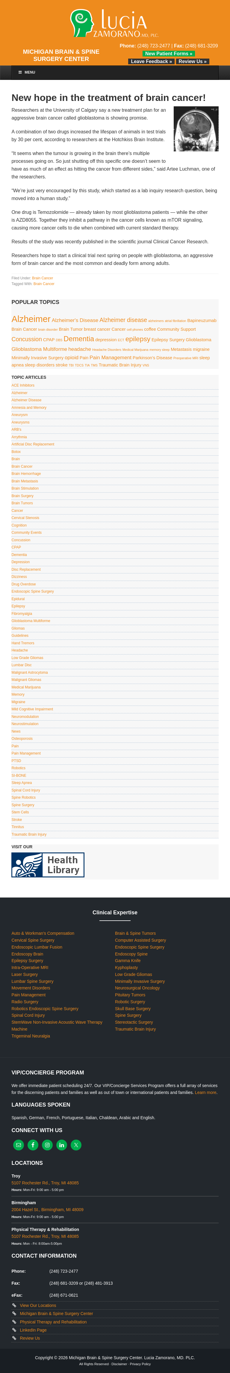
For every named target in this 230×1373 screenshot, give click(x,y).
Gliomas (18, 628)
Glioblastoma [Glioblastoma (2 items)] (198, 339)
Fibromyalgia (21, 614)
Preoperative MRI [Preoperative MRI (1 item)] (185, 358)
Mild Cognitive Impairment (32, 709)
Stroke (16, 820)
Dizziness (19, 577)
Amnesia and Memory (28, 408)
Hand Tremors (22, 643)
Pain (15, 746)
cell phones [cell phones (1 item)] (135, 329)
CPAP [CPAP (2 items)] (49, 339)
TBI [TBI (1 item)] (71, 365)
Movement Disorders (30, 988)
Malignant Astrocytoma (29, 672)
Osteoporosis (22, 739)
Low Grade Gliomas (27, 658)
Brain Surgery (22, 496)
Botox (16, 452)
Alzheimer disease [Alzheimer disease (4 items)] (123, 320)
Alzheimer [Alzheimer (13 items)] (30, 319)
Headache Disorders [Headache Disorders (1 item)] (106, 349)
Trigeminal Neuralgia (30, 1036)
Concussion (20, 540)
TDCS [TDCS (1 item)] (79, 365)
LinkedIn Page (33, 1330)
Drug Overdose (23, 584)
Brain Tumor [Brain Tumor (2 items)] (71, 329)
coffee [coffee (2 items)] (150, 329)
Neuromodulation (25, 717)
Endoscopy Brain (27, 954)
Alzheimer (19, 393)
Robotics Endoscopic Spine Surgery (44, 1008)
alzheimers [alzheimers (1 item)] (156, 321)
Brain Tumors (22, 503)
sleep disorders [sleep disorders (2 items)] (40, 365)
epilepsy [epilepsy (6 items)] (137, 339)
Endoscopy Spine (131, 954)
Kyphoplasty (126, 967)
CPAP (16, 547)
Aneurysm (19, 415)
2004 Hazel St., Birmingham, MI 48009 (47, 1209)
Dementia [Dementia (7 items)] (78, 339)
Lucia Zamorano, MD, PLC (114, 23)
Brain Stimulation (25, 488)
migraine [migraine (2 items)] (201, 349)
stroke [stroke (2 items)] (62, 365)
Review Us (30, 1338)
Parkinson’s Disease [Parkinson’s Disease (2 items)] (152, 357)
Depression (20, 562)
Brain (15, 459)
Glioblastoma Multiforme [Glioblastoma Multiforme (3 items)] (39, 349)
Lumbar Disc (21, 665)
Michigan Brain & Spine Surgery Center (56, 1313)
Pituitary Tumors (130, 994)
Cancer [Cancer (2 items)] (118, 329)
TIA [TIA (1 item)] (87, 365)
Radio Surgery (24, 1001)
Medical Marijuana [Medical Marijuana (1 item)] (135, 349)
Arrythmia (19, 437)
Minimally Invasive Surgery (140, 981)
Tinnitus (17, 827)
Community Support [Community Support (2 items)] (176, 329)
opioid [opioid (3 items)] (71, 357)
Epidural (18, 599)
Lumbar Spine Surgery (32, 981)
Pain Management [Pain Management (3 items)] (110, 357)
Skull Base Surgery (133, 1008)
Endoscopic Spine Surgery (32, 591)
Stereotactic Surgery (134, 1022)
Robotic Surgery (130, 1001)
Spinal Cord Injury (25, 790)
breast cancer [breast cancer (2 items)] (97, 329)
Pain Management (25, 753)
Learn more (206, 1092)
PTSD (16, 761)
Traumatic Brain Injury (28, 834)
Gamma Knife (128, 960)
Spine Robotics (23, 797)
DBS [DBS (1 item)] (59, 340)
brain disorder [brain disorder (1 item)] (48, 329)
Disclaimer (119, 1364)
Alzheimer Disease (26, 400)
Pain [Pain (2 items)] (84, 357)
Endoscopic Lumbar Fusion (36, 947)
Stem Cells (20, 812)
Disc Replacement (25, 569)
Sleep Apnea (21, 783)
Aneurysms (20, 422)
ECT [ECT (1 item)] (121, 340)
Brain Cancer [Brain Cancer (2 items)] (24, 329)
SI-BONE (18, 775)
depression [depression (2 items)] (105, 339)
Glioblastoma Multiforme (30, 621)
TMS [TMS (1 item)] (94, 365)
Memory (17, 694)
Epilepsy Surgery (27, 960)
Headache (19, 650)
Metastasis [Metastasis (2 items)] (181, 349)
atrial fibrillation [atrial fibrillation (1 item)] (175, 321)
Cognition (19, 525)
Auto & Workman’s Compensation (42, 933)
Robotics (18, 768)
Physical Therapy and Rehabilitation (53, 1322)
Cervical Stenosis (25, 518)
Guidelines (19, 635)
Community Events (26, 532)
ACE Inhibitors (22, 385)
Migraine (18, 702)
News (15, 731)
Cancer (17, 511)
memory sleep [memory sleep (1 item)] (159, 349)
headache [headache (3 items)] (79, 349)
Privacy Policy (140, 1364)
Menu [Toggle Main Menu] (26, 72)
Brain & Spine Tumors (135, 933)
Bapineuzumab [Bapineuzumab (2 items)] (201, 320)
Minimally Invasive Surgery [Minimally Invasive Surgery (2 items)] (37, 357)
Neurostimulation (24, 724)
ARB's (16, 429)
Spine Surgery (22, 805)
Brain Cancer (42, 278)
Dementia (19, 555)
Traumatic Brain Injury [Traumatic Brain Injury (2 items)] (120, 365)
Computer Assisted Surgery (140, 940)
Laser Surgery (24, 974)
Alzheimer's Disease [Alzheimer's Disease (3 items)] (75, 320)
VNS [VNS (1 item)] (146, 365)
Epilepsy (18, 606)
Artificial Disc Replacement (32, 444)
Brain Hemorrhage (26, 474)
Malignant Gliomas (26, 680)
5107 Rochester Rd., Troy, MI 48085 (45, 1182)
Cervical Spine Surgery (32, 940)
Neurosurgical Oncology (137, 988)
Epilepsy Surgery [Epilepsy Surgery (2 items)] (168, 339)
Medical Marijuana (25, 687)
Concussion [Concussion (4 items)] (26, 339)
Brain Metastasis (24, 481)
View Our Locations (38, 1305)
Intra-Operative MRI (29, 967)
